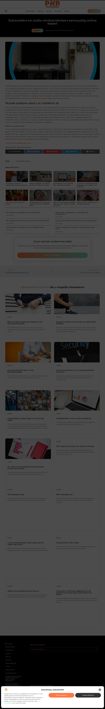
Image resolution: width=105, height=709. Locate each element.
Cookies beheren (88, 695)
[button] (100, 690)
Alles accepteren (61, 695)
